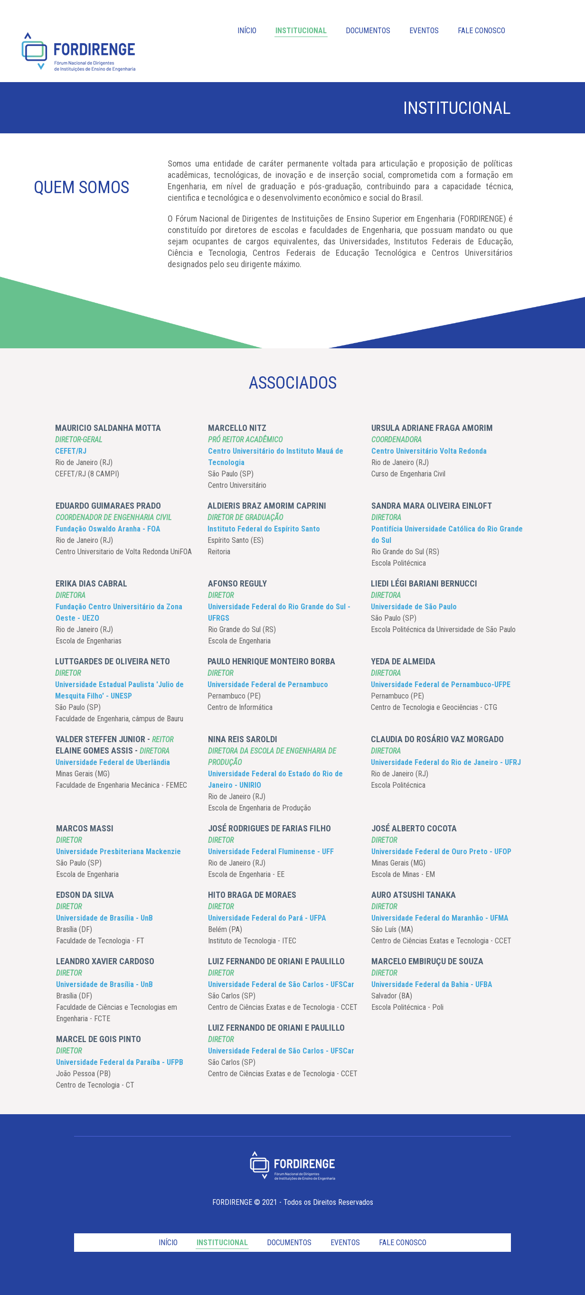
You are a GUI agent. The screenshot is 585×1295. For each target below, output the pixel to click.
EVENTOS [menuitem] (424, 30)
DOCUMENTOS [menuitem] (368, 30)
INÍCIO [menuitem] (246, 30)
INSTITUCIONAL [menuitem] (301, 30)
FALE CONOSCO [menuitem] (481, 30)
